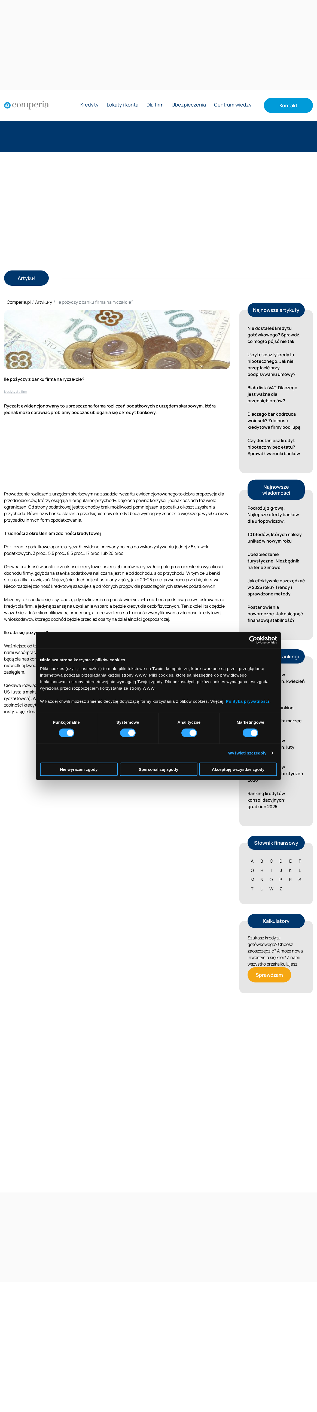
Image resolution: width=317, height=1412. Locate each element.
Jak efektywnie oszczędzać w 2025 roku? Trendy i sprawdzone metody (276, 587)
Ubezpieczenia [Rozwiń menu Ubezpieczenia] (189, 105)
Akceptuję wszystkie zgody (238, 769)
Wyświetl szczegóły (247, 753)
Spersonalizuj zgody (158, 769)
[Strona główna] (26, 105)
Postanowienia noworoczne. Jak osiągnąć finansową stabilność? (275, 613)
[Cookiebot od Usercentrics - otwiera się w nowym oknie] (253, 640)
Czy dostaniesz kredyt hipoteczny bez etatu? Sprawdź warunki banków (274, 447)
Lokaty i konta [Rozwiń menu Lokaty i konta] (122, 105)
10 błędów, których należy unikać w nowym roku (275, 537)
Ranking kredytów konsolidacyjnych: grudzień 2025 (266, 800)
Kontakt (288, 105)
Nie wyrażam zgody (78, 769)
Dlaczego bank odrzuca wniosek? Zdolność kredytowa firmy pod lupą (274, 420)
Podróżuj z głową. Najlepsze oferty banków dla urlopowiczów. (273, 514)
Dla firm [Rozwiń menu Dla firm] (155, 105)
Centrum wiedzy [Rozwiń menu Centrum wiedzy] (233, 105)
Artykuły (43, 302)
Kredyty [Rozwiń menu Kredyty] (89, 105)
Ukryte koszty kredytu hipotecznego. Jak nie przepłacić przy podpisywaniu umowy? (271, 364)
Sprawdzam (269, 975)
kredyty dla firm (15, 391)
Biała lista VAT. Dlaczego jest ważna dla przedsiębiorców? (272, 394)
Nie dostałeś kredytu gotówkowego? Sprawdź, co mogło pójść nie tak (274, 334)
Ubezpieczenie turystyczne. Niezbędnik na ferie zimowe (273, 560)
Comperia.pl (19, 302)
